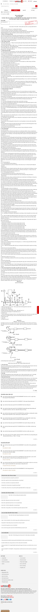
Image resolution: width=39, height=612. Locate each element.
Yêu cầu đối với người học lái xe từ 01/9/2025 (9, 525)
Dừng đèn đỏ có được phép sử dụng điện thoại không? (10, 485)
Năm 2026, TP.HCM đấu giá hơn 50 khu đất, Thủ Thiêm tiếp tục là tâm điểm (22, 535)
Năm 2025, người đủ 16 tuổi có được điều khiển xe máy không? (12, 480)
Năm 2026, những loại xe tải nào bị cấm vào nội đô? (10, 500)
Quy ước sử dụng (5, 576)
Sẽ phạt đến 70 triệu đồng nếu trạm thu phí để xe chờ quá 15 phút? (13, 522)
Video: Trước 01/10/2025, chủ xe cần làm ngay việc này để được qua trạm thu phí (15, 520)
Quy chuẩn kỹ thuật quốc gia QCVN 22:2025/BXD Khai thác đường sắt (16, 404)
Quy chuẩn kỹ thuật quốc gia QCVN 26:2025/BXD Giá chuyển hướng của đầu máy (19, 422)
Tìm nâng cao (34, 8)
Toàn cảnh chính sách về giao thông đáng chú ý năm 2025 (19, 515)
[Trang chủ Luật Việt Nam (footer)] (19, 586)
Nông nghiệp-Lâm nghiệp (7, 453)
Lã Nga (35, 390)
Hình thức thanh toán (5, 574)
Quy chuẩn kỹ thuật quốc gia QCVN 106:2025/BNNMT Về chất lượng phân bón (18, 468)
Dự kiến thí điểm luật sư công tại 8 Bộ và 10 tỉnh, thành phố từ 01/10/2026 (14, 542)
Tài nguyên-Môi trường (6, 465)
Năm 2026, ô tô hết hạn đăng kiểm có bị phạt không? (10, 505)
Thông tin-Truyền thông (6, 459)
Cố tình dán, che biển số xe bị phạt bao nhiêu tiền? (10, 482)
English (30, 1)
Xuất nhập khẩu (13, 465)
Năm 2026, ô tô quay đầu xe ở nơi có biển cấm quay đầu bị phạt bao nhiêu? (14, 507)
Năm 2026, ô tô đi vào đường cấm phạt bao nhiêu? (17, 495)
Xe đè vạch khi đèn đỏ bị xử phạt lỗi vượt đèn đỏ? (10, 477)
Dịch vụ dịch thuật (23, 563)
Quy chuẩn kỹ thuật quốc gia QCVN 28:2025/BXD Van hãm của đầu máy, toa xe (18, 431)
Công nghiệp (13, 470)
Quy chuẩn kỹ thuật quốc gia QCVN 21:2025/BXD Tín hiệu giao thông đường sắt (18, 401)
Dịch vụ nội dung (23, 565)
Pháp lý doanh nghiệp (23, 561)
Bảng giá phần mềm (5, 572)
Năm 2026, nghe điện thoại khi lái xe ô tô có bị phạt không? (11, 502)
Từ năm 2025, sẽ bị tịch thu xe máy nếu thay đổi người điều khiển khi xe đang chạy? (16, 487)
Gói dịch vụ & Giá (23, 1)
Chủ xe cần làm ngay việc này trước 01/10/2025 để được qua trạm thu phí (14, 527)
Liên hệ (3, 563)
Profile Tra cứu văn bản (5, 561)
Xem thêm (35, 439)
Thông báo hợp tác (5, 581)
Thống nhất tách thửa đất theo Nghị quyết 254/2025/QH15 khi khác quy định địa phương (16, 540)
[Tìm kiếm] (36, 6)
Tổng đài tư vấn (22, 567)
